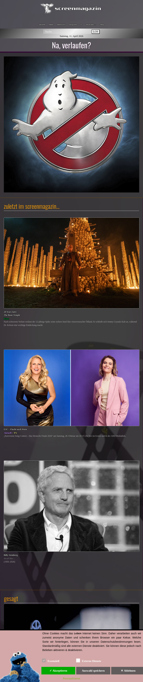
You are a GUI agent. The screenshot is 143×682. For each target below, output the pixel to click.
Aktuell (7, 432)
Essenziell (50, 660)
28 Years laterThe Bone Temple (12, 314)
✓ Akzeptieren (58, 670)
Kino (6, 318)
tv (81, 24)
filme (51, 24)
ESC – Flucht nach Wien (15, 429)
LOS (95, 31)
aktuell (42, 24)
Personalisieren (71, 678)
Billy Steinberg (11, 555)
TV (15, 432)
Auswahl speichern (93, 670)
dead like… (91, 24)
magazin (73, 24)
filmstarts (61, 24)
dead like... (9, 558)
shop (102, 24)
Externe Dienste (88, 660)
